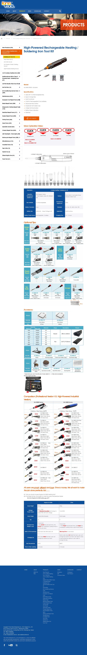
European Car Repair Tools (48, 593)
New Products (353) (7, 47)
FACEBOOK (4, 645)
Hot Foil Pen (45, 587)
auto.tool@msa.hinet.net (23, 634)
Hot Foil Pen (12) (6, 86)
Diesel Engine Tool (47, 620)
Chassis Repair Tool (47, 608)
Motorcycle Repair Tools (48, 613)
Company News (61, 574)
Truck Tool (45, 622)
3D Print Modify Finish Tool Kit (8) (11, 83)
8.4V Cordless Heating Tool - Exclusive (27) (10, 51)
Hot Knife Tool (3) (8, 61)
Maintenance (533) (7, 95)
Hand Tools (45, 605)
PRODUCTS (47, 8)
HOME (32, 8)
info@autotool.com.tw (12, 634)
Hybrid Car (45, 619)
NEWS (54, 8)
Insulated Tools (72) (7, 144)
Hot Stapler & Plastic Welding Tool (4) (11, 64)
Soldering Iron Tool (37, 38)
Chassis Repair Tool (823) (9, 129)
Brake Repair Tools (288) (8, 103)
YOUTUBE (10, 645)
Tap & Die (45, 617)
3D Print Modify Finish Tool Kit (48, 584)
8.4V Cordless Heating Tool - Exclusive (21, 38)
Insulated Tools (46, 616)
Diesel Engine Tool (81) (8, 154)
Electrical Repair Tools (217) (9, 111)
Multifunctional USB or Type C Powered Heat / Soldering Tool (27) (10, 77)
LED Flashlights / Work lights (47, 610)
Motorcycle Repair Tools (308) (10, 137)
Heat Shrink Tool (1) (8, 58)
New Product (70, 573)
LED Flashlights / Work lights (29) (11, 133)
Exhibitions (59, 571)
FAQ (34, 573)
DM (58, 573)
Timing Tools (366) (7, 119)
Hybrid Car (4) (6, 151)
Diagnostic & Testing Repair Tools (47, 598)
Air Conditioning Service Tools (48, 589)
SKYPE (17, 645)
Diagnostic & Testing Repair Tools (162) (11, 107)
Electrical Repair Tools (48, 600)
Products (8, 38)
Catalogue (69, 571)
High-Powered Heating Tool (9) (11, 68)
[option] (38, 75)
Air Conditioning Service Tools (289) (10, 91)
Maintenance (46, 591)
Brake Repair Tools (47, 596)
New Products (46, 571)
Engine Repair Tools (47, 602)
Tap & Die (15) (6, 147)
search (84, 8)
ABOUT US (36, 571)
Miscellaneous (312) (7, 140)
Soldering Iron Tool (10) (9, 56)
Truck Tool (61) (6, 158)
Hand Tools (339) (6, 122)
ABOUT (39, 8)
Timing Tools (45, 603)
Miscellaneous (46, 614)
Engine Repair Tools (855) (9, 115)
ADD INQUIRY (32, 117)
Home (1, 38)
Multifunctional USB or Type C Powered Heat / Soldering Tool (49, 581)
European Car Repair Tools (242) (11, 99)
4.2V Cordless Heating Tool (48, 577)
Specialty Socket (46, 607)
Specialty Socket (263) (8, 126)
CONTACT (71, 8)
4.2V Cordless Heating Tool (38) (10, 72)
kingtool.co (81, 1)
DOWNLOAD (62, 8)
